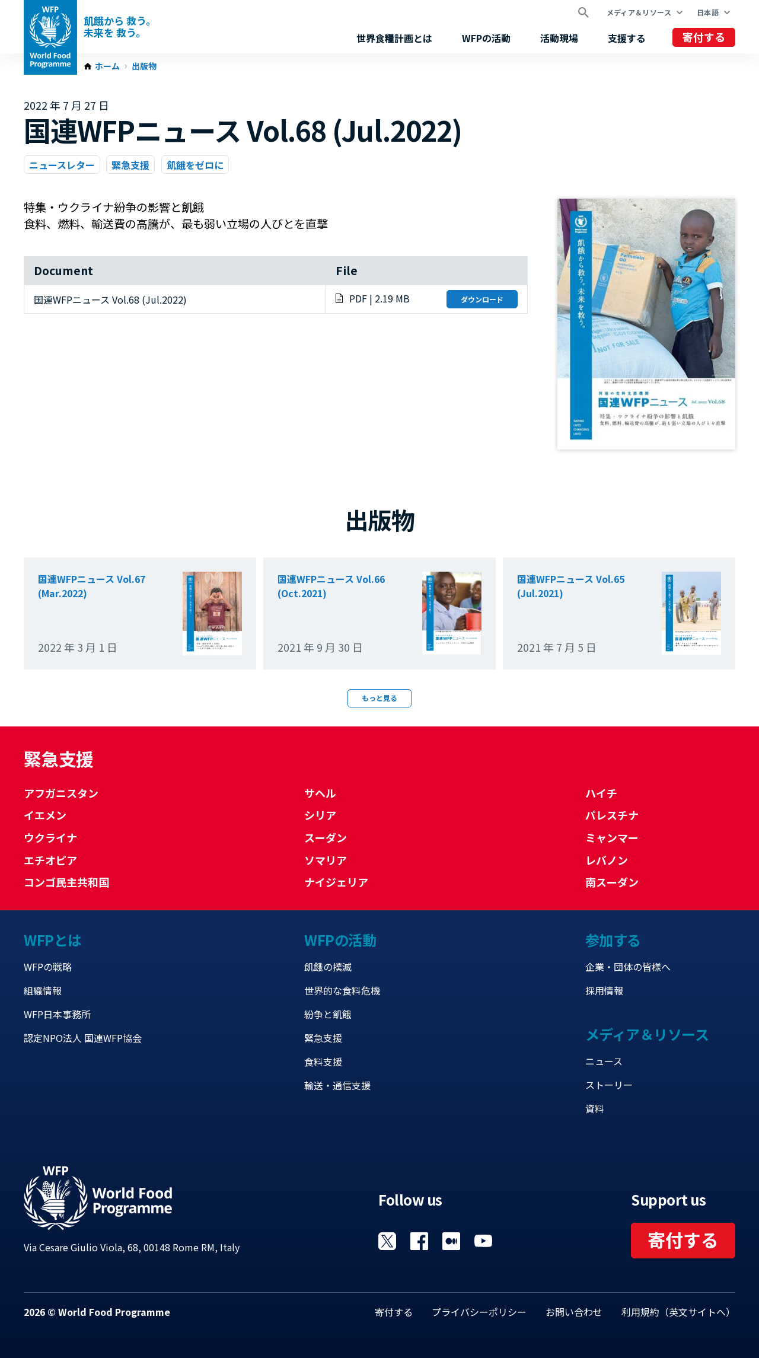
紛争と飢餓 (328, 1014)
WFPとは (53, 939)
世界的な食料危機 (342, 990)
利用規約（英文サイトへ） (678, 1312)
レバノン (606, 860)
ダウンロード (482, 299)
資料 (594, 1108)
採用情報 (604, 990)
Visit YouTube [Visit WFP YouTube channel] (483, 1241)
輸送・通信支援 (337, 1085)
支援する (627, 38)
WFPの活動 (486, 38)
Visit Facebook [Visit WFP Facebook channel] (419, 1241)
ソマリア (325, 860)
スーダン (325, 837)
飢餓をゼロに (195, 165)
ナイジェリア (336, 882)
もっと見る (379, 698)
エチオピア (50, 860)
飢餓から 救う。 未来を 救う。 (120, 27)
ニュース (604, 1061)
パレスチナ (612, 815)
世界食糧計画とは (394, 38)
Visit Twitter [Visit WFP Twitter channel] (387, 1241)
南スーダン (612, 882)
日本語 (708, 12)
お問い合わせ (574, 1312)
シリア (320, 815)
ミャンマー (612, 837)
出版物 (144, 66)
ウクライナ (50, 837)
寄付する (704, 36)
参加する (613, 939)
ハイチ (601, 793)
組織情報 (43, 990)
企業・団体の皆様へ (628, 966)
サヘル (320, 793)
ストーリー (609, 1085)
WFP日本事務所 (57, 1014)
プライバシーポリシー (479, 1312)
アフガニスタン (61, 793)
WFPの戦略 (48, 966)
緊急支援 (130, 165)
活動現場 (559, 38)
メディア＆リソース (639, 12)
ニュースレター (62, 165)
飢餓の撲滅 (328, 966)
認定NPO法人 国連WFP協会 (83, 1038)
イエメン (45, 815)
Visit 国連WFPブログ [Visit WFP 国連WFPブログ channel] (451, 1241)
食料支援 (323, 1061)
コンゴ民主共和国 (66, 882)
